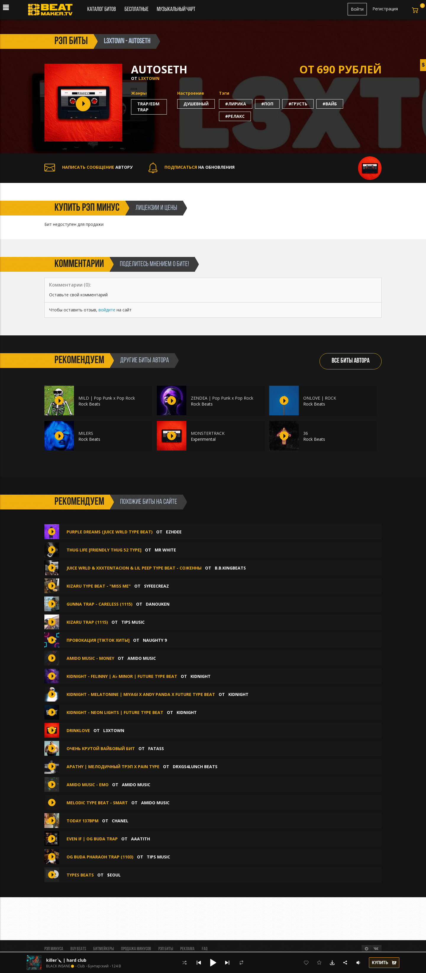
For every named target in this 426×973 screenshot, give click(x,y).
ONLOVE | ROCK (319, 398)
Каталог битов (101, 9)
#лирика (235, 104)
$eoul (114, 875)
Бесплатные (137, 9)
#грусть (297, 104)
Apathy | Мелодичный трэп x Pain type (113, 766)
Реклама (187, 949)
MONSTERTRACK (208, 433)
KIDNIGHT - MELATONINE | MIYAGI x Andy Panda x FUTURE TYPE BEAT (141, 694)
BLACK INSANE (58, 966)
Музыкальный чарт (176, 9)
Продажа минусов (136, 949)
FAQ (204, 949)
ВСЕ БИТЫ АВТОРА (350, 361)
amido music (142, 658)
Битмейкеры (103, 949)
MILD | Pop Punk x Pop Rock (106, 398)
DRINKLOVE (78, 730)
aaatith (140, 839)
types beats (80, 875)
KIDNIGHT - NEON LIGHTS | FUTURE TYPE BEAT (115, 712)
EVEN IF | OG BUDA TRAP (92, 839)
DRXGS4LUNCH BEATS (195, 766)
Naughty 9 (155, 640)
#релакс (235, 116)
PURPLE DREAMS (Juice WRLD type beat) (110, 532)
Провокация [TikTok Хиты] (98, 640)
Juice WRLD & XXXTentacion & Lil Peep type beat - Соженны (134, 568)
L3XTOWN (148, 78)
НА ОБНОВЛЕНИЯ (192, 167)
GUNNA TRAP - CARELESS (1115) (100, 604)
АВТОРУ (88, 167)
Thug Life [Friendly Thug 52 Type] (104, 550)
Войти (357, 9)
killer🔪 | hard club (66, 960)
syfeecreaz (156, 586)
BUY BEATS (78, 949)
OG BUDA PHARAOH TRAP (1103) (100, 857)
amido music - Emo (88, 784)
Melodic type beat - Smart (97, 802)
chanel (120, 821)
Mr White (165, 550)
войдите (107, 310)
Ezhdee (174, 532)
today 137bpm (83, 821)
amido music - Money (90, 658)
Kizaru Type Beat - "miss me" (99, 586)
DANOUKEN (158, 604)
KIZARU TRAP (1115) (87, 622)
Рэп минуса (53, 949)
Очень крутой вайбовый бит (101, 748)
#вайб (329, 104)
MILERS (85, 433)
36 (305, 433)
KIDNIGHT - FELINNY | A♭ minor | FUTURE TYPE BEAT (122, 676)
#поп (267, 104)
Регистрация (385, 9)
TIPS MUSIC (133, 622)
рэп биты (71, 41)
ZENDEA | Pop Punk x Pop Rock (222, 398)
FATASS (156, 748)
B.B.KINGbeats (230, 568)
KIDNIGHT (201, 676)
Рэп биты (165, 949)
